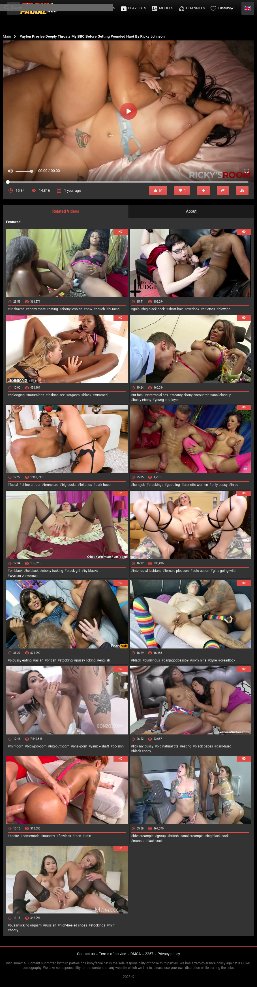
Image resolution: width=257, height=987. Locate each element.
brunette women (195, 485)
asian (39, 660)
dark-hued (102, 485)
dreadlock (227, 660)
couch (100, 309)
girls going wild (224, 571)
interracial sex (157, 395)
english (104, 660)
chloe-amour (31, 485)
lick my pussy (143, 746)
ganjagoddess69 (176, 660)
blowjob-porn (37, 746)
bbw (89, 309)
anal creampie (193, 836)
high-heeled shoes (73, 925)
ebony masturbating (43, 309)
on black (16, 571)
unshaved (17, 309)
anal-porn (80, 746)
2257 (149, 954)
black (87, 395)
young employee (167, 400)
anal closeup (222, 395)
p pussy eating (20, 660)
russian (50, 925)
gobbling (173, 485)
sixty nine (199, 660)
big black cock (217, 836)
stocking (66, 660)
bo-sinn (118, 746)
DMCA (135, 954)
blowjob (224, 309)
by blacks (91, 571)
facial (14, 485)
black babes (204, 746)
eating (186, 746)
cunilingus (152, 660)
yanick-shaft (100, 746)
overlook (193, 309)
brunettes (51, 485)
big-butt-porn (60, 746)
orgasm (74, 395)
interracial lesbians (147, 571)
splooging (17, 395)
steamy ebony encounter (190, 395)
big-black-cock (154, 309)
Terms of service (112, 954)
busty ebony (142, 400)
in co (234, 485)
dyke (213, 660)
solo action (200, 571)
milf (112, 925)
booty (14, 930)
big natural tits (167, 746)
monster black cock (148, 841)
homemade (31, 836)
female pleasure (177, 571)
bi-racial (114, 309)
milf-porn (16, 746)
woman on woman (24, 575)
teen (77, 836)
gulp (136, 309)
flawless (65, 836)
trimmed (101, 395)
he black (32, 571)
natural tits (36, 395)
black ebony (142, 751)
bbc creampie (143, 836)
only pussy (219, 485)
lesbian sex (56, 395)
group (161, 836)
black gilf (73, 571)
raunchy (49, 836)
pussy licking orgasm (26, 925)
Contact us (86, 954)
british (51, 660)
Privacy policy (169, 954)
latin (88, 836)
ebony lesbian (71, 309)
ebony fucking (52, 571)
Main (7, 36)
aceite (14, 836)
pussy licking (86, 660)
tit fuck (138, 395)
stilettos (209, 309)
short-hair (175, 309)
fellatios (86, 485)
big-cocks (69, 485)
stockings (156, 485)
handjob (139, 485)
